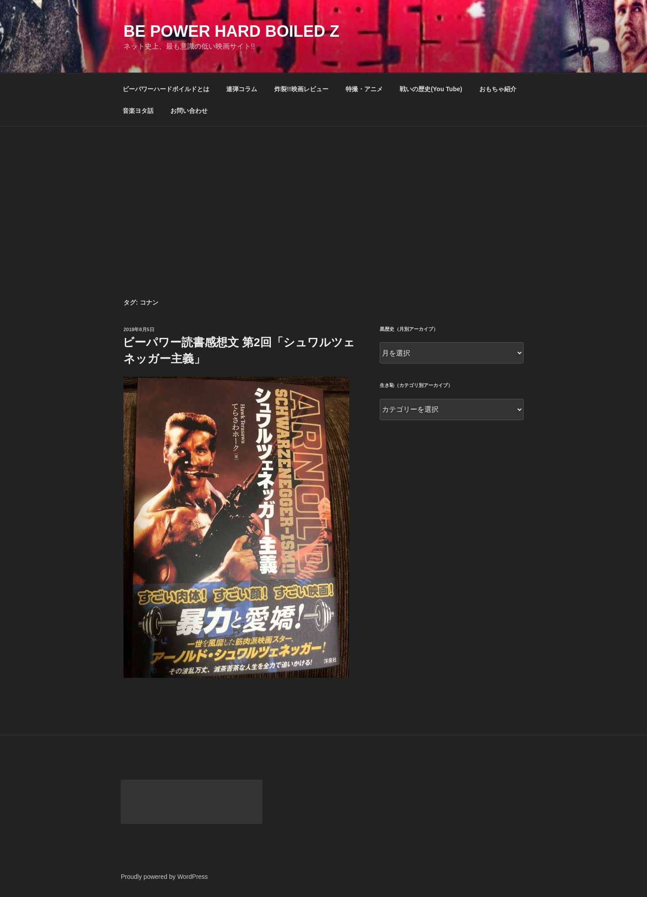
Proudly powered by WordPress (164, 876)
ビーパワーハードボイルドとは (166, 89)
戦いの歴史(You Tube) (431, 89)
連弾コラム (241, 89)
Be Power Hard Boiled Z (231, 31)
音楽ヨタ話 (138, 110)
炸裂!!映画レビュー (301, 89)
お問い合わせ (189, 110)
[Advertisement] (323, 193)
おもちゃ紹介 (497, 89)
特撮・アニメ (364, 89)
